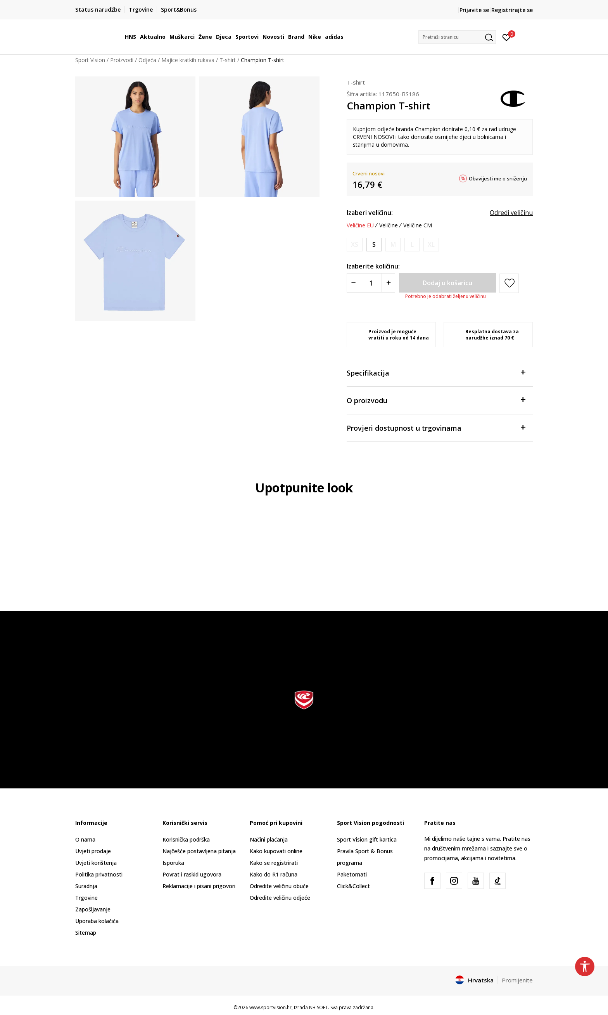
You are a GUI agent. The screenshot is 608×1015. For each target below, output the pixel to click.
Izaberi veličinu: (370, 212)
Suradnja (86, 886)
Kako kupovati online (276, 851)
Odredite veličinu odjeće (280, 897)
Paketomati (352, 874)
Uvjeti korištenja (96, 862)
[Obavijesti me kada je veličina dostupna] (355, 244)
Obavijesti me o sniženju (498, 178)
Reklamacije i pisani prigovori (198, 886)
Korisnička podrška (186, 839)
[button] (457, 37)
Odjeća (147, 60)
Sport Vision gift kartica (367, 839)
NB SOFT (318, 1007)
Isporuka (173, 862)
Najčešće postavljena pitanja (199, 851)
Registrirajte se (512, 10)
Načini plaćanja (269, 839)
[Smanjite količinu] (353, 283)
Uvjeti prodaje (93, 851)
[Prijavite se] (506, 37)
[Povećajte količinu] (388, 283)
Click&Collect (353, 886)
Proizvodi (121, 60)
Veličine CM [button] (417, 225)
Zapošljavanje (93, 909)
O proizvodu (436, 400)
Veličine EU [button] (360, 225)
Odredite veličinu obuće (279, 886)
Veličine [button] (388, 225)
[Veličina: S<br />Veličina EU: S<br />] (374, 244)
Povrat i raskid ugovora (191, 874)
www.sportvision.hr (270, 1007)
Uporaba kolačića (97, 921)
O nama (85, 839)
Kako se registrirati (274, 862)
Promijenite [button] (517, 980)
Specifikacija (436, 372)
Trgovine (86, 897)
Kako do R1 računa (273, 874)
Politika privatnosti (99, 874)
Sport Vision (90, 60)
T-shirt (227, 60)
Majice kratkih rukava (187, 60)
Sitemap (85, 932)
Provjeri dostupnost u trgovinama (436, 427)
